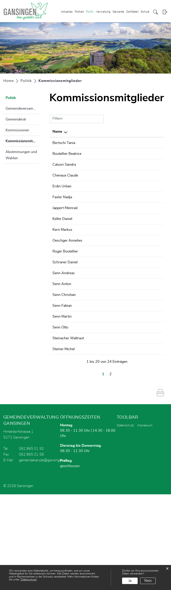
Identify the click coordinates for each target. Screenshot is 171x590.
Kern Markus (62, 272)
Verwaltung (103, 11)
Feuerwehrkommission (133, 234)
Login (165, 12)
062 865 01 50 (31, 544)
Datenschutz (125, 521)
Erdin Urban (61, 213)
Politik (90, 11)
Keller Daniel (62, 261)
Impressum (145, 521)
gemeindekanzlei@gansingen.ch (43, 556)
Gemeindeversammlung (22, 108)
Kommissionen (17, 130)
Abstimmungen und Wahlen (21, 155)
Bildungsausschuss (130, 175)
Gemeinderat (16, 119)
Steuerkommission (130, 245)
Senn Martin (62, 396)
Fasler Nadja (62, 234)
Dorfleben (132, 11)
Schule (145, 11)
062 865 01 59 (31, 550)
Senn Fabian (62, 385)
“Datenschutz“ (28, 579)
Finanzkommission (130, 143)
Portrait (79, 11)
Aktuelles (66, 11)
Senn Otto (60, 407)
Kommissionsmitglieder (22, 142)
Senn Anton (61, 353)
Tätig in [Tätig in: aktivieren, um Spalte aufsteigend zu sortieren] (121, 131)
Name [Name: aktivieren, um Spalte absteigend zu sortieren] (57, 131)
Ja (130, 580)
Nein (148, 580)
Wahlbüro (123, 159)
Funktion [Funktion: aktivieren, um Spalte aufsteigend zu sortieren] (87, 131)
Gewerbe (118, 11)
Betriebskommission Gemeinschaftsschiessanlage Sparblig (138, 197)
